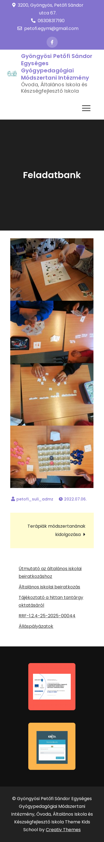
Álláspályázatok (36, 626)
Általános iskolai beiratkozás (49, 587)
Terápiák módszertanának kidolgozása (56, 530)
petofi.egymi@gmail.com (47, 28)
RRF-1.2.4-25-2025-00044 (47, 616)
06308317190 (48, 20)
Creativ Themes (63, 829)
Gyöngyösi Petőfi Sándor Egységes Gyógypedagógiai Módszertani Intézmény (57, 67)
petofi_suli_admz (34, 499)
